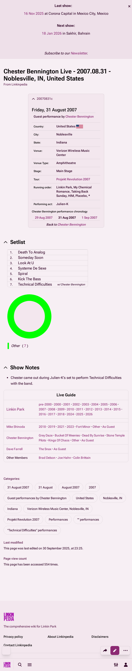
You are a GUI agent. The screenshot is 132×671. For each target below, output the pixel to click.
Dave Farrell (14, 449)
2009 (61, 409)
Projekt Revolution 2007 (73, 179)
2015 (117, 409)
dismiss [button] (129, 6)
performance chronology (72, 211)
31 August (46, 487)
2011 (79, 409)
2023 (70, 426)
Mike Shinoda (15, 426)
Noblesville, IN (112, 498)
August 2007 (70, 487)
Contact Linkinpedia (18, 645)
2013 (98, 409)
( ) (25, 346)
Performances (58, 519)
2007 (42, 409)
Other (96, 426)
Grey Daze (46, 435)
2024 (70, 414)
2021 (61, 426)
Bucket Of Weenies (67, 435)
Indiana (12, 509)
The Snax (45, 449)
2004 (94, 404)
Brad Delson (47, 457)
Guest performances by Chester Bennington (37, 498)
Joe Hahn (64, 457)
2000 (57, 404)
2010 (70, 409)
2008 (51, 409)
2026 (89, 414)
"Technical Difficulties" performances (32, 530)
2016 (42, 414)
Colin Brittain (82, 457)
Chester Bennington (79, 116)
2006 (113, 404)
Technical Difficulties (35, 284)
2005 (104, 404)
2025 (79, 414)
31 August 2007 (18, 487)
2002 (76, 404)
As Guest (108, 426)
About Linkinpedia (60, 636)
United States (85, 498)
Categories (11, 478)
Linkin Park (15, 409)
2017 (51, 414)
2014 (107, 409)
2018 (61, 414)
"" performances (88, 519)
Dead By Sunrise (93, 435)
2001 (66, 404)
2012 (89, 409)
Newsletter (79, 53)
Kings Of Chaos (58, 440)
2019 (51, 426)
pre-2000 (45, 404)
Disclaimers (99, 636)
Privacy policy (13, 636)
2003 (85, 404)
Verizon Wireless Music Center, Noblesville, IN (58, 509)
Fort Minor (83, 426)
